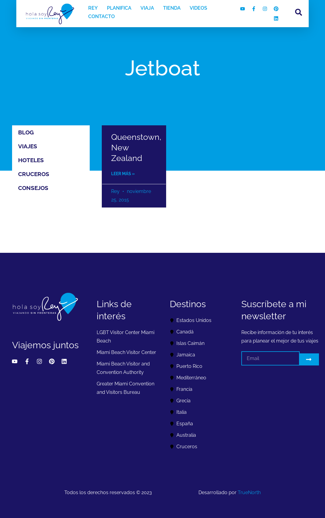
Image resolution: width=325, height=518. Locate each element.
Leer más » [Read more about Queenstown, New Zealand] (123, 173)
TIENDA (172, 8)
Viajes (27, 146)
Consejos (33, 188)
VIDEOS (198, 8)
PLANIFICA (119, 8)
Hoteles (31, 160)
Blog (26, 132)
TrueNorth (249, 492)
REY (93, 8)
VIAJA (147, 8)
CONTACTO (101, 16)
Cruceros (33, 174)
